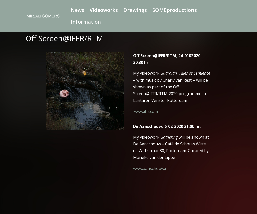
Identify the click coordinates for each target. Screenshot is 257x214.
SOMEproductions (174, 10)
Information (86, 22)
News (77, 10)
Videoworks (104, 10)
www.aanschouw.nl (150, 168)
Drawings (135, 10)
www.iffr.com (146, 111)
